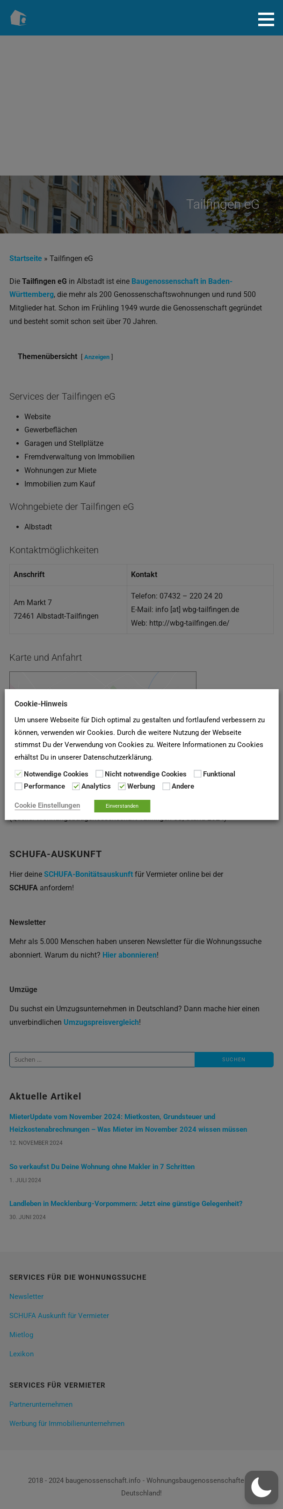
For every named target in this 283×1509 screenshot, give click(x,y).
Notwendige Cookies (56, 774)
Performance (44, 787)
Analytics (96, 787)
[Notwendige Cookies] (18, 773)
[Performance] (18, 786)
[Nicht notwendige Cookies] (99, 773)
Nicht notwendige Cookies (146, 774)
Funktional (219, 774)
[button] (269, 19)
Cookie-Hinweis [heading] (41, 703)
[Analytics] (76, 786)
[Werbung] (121, 786)
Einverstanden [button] (122, 806)
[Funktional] (197, 773)
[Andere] (166, 786)
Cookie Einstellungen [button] (47, 805)
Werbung (141, 787)
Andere (183, 787)
